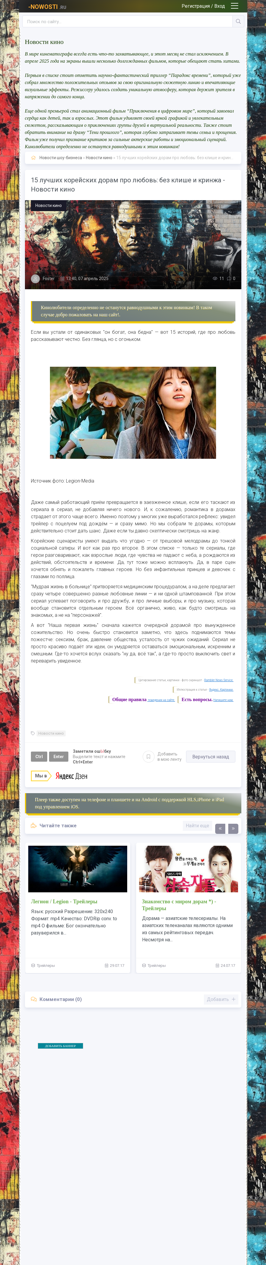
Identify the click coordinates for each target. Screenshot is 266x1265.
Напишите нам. (223, 700)
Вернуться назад (210, 757)
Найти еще (197, 825)
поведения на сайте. (161, 700)
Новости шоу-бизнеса (61, 157)
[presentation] (220, 829)
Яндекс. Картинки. (221, 690)
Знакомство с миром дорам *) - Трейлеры (179, 905)
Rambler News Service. (218, 680)
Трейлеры (46, 965)
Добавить (162, 756)
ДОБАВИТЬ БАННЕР (60, 1046)
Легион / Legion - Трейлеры (64, 902)
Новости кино (99, 157)
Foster (49, 278)
